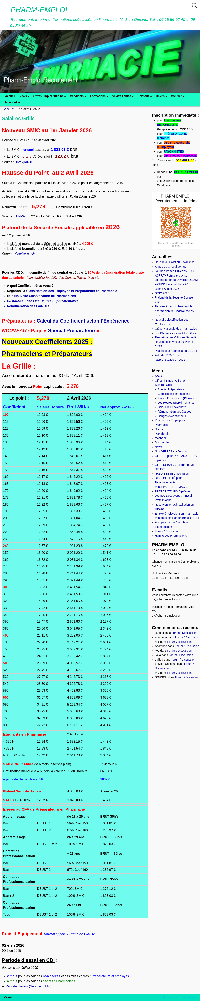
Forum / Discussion (167, 531)
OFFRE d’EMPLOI (186, 172)
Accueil (10, 96)
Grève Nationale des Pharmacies (176, 328)
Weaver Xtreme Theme (182, 997)
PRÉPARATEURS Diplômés (173, 491)
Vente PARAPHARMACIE (180, 155)
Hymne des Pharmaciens (171, 535)
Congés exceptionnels (172, 416)
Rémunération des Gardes (174, 411)
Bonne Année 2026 (167, 288)
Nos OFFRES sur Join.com (172, 451)
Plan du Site (162, 433)
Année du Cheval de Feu (171, 266)
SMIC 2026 (162, 293)
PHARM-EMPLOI (39, 10)
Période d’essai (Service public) (28, 986)
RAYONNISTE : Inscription (172, 473)
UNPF (20, 216)
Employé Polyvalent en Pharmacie (176, 513)
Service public (25, 254)
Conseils (146, 96)
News (25, 96)
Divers (162, 96)
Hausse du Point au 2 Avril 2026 (175, 262)
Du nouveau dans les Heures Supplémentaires (43, 301)
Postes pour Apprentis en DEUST (176, 350)
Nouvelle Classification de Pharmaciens (45, 296)
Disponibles (162, 442)
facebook (13, 102)
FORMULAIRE (185, 160)
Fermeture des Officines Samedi (175, 337)
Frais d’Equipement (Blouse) (176, 398)
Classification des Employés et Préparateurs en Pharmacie (71, 291)
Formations (100, 96)
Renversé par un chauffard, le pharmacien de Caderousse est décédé (175, 311)
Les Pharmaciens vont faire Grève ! (177, 333)
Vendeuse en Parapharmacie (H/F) (177, 517)
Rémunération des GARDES (28, 306)
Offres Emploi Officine (50, 96)
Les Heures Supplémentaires (176, 402)
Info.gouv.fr (24, 162)
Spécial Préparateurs (72, 330)
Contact (178, 96)
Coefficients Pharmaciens (174, 393)
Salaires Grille (123, 96)
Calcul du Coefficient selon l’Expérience (82, 321)
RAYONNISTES (174, 151)
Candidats (79, 96)
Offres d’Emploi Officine (170, 380)
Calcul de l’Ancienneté (172, 407)
